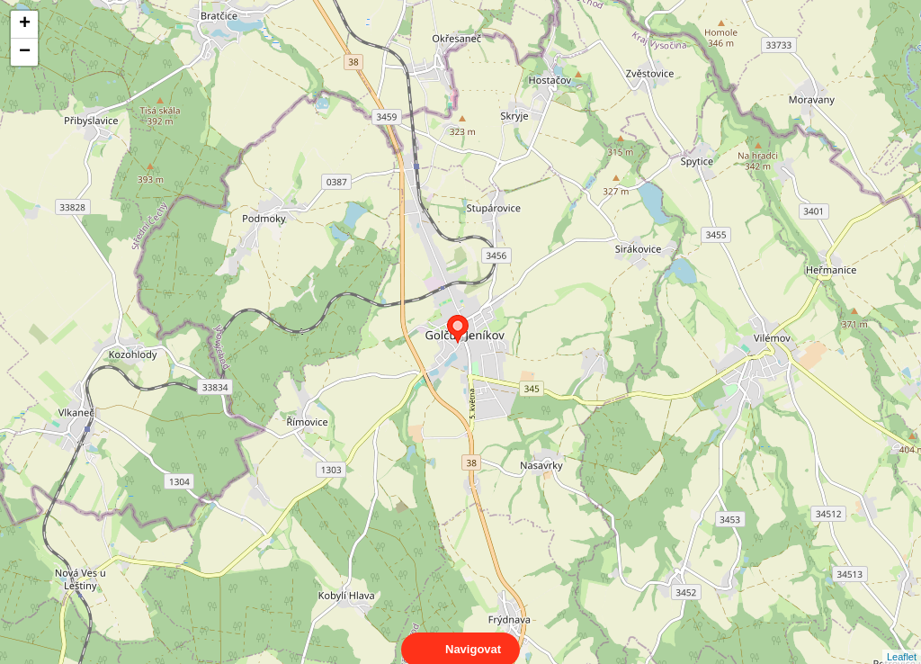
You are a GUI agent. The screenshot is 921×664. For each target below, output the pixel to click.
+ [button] (25, 24)
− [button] (25, 52)
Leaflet (902, 640)
